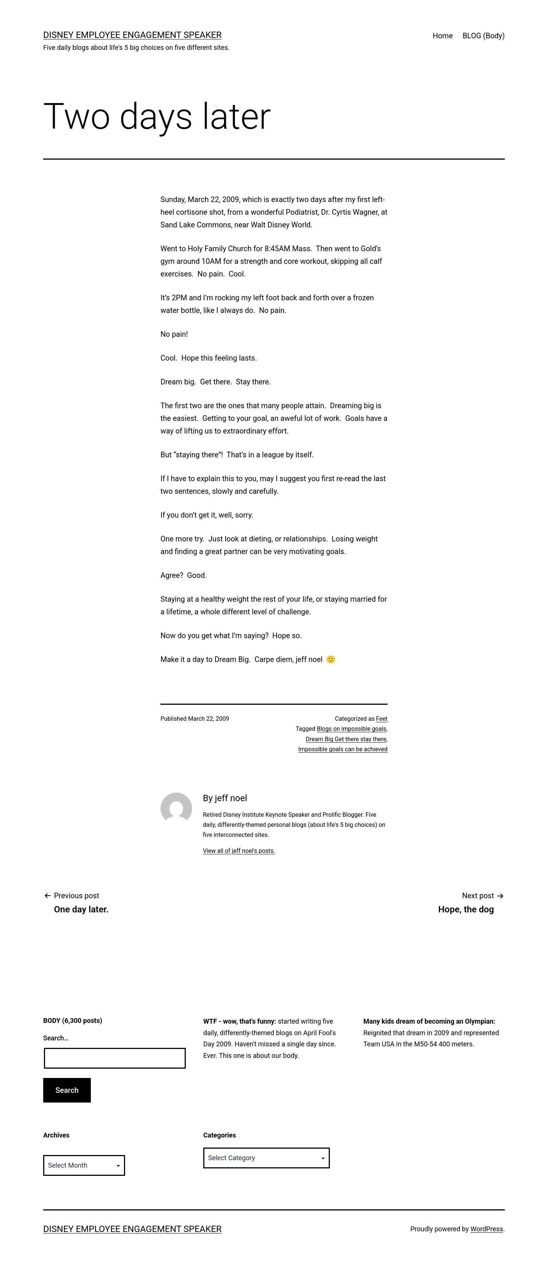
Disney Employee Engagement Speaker (132, 35)
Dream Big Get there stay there (346, 739)
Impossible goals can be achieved (343, 749)
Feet (382, 718)
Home (443, 35)
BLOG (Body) (484, 35)
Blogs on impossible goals (351, 728)
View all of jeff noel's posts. (239, 850)
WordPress (487, 1229)
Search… (56, 1038)
